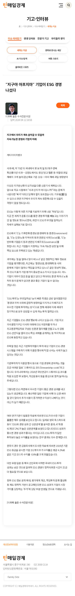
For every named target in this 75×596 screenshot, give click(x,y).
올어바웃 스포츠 (22, 67)
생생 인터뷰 (29, 38)
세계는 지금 (22, 50)
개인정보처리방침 (10, 544)
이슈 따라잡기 (14, 38)
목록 (63, 105)
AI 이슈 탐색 (22, 58)
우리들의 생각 (58, 38)
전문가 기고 (43, 38)
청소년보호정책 (49, 544)
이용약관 (30, 544)
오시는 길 (68, 544)
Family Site (13, 577)
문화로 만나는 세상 (53, 50)
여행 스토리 (53, 58)
